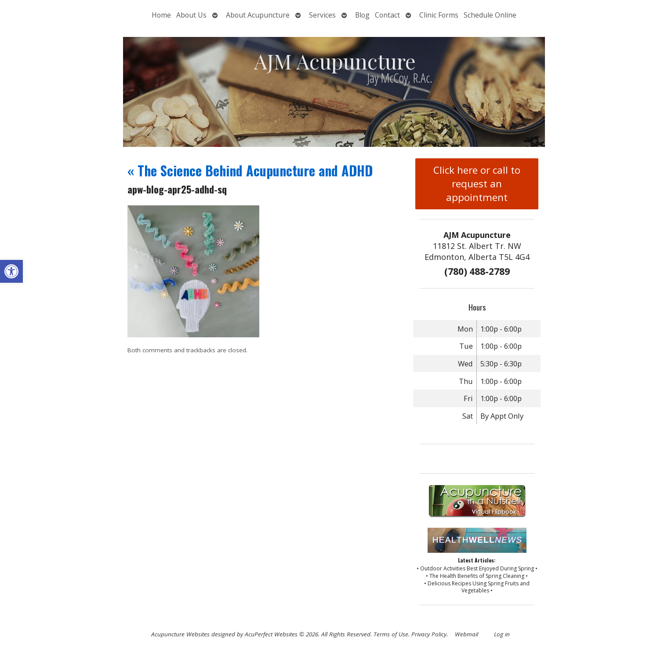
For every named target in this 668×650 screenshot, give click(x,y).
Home (161, 15)
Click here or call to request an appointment (476, 183)
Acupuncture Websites (180, 634)
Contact (387, 15)
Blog (362, 15)
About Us (191, 15)
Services (322, 15)
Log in (502, 634)
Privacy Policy (429, 634)
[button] (11, 271)
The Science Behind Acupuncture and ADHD (250, 170)
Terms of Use (391, 634)
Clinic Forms (438, 15)
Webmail (466, 634)
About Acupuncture (258, 15)
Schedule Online (490, 15)
